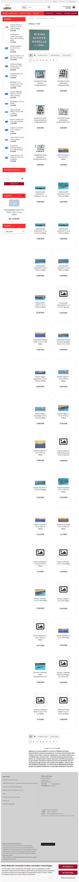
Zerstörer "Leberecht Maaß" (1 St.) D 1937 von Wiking (40, 712)
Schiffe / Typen (25, 13)
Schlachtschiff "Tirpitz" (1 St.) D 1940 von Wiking (40, 305)
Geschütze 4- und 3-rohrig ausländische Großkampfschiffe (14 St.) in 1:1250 (40, 120)
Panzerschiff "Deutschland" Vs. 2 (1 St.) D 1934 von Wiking (63, 305)
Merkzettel (71, 1)
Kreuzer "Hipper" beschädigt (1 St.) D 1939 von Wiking (40, 416)
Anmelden (14, 183)
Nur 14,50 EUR (14, 219)
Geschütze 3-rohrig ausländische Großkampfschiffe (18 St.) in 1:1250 (63, 83)
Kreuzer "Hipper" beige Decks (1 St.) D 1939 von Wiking (40, 379)
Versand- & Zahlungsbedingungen (12, 787)
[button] (55, 1)
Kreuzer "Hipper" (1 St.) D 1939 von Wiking (63, 379)
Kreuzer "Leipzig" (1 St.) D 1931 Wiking (63, 600)
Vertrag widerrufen (48, 844)
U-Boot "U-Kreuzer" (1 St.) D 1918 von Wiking (63, 157)
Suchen (58, 13)
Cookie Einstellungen (8, 804)
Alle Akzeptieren (68, 866)
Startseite (49, 13)
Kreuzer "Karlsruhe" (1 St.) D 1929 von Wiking (63, 490)
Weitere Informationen (68, 878)
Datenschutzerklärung (28, 874)
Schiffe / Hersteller (10, 13)
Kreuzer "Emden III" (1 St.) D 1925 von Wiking (40, 453)
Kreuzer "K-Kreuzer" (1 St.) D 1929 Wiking (63, 563)
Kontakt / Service (70, 13)
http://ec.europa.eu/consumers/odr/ (13, 853)
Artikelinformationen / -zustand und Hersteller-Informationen (20, 783)
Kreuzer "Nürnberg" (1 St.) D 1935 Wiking (63, 636)
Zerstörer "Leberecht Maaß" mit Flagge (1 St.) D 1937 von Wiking (63, 675)
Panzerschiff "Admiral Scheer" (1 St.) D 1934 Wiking (40, 342)
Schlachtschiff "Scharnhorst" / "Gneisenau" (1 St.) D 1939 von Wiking (40, 194)
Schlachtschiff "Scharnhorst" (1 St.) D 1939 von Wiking (40, 231)
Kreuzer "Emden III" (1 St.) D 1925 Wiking (40, 489)
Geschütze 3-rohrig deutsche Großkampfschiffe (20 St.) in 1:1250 (40, 83)
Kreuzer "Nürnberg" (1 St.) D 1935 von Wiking (40, 638)
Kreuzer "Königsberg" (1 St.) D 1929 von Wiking (40, 564)
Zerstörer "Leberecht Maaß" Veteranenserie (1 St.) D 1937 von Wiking (40, 675)
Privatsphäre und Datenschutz (11, 797)
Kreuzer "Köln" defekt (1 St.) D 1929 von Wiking (63, 527)
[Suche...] (24, 7)
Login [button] (62, 1)
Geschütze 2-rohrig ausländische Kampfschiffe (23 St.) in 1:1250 (63, 120)
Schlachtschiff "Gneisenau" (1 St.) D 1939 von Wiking (63, 194)
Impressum (5, 800)
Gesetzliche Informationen (10, 780)
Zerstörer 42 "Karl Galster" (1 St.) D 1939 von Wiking (63, 712)
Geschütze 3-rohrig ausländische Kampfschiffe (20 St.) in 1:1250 (40, 157)
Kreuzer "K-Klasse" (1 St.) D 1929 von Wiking (40, 527)
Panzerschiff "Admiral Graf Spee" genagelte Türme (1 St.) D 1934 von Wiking (63, 342)
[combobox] (43, 55)
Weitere (36, 13)
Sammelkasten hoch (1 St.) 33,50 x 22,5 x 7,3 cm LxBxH (14, 212)
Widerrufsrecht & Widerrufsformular (12, 790)
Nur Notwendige (68, 872)
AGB (3, 793)
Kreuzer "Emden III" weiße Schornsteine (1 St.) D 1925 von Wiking (63, 453)
